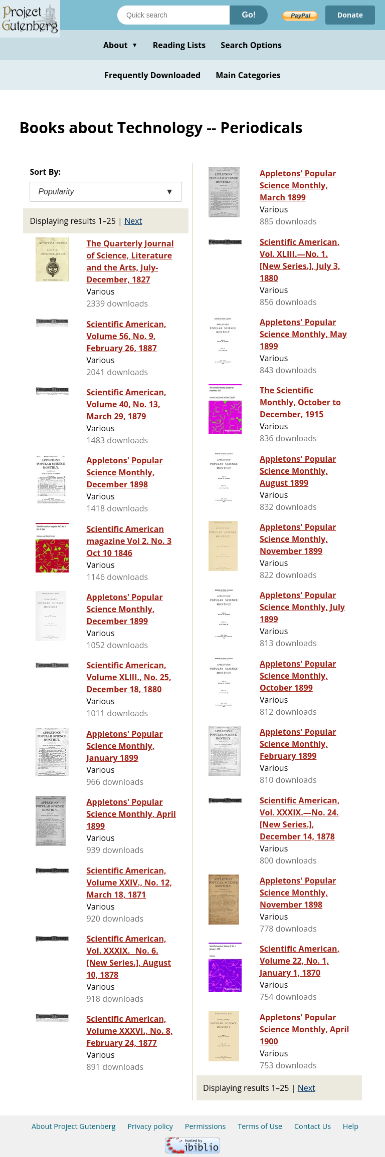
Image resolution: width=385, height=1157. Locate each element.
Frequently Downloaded (152, 75)
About (120, 45)
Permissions (205, 1126)
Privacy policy (150, 1126)
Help (350, 1126)
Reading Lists (179, 45)
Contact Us (312, 1126)
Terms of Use (260, 1126)
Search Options (251, 45)
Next (133, 220)
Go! (249, 15)
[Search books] (173, 15)
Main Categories (248, 75)
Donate (350, 15)
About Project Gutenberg (74, 1126)
